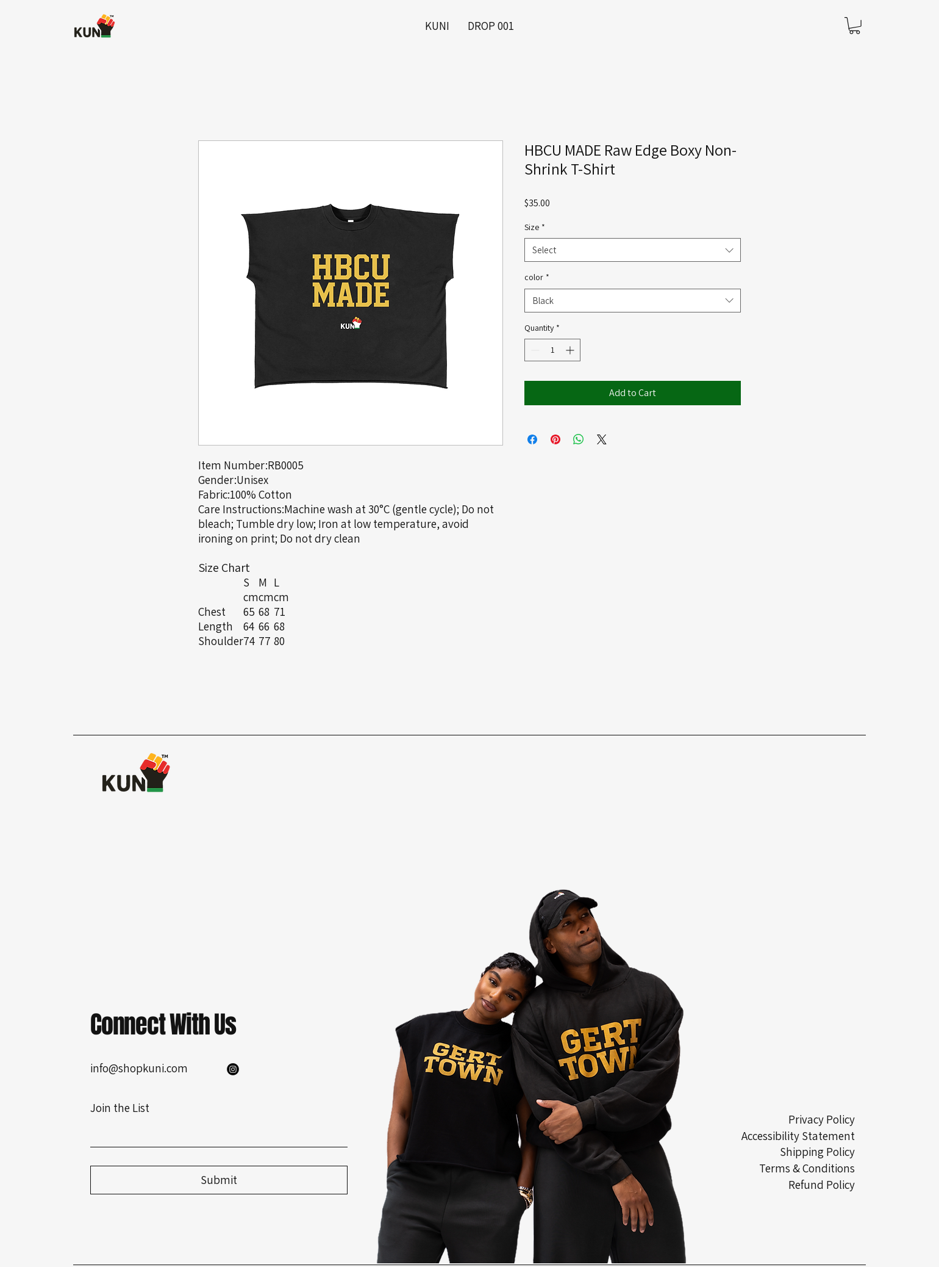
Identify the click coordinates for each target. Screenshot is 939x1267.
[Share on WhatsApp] (578, 439)
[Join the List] (215, 1134)
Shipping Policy (817, 1151)
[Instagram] (233, 1069)
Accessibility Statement (798, 1135)
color (536, 277)
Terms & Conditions (807, 1168)
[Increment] (571, 350)
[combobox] (632, 250)
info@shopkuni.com (139, 1068)
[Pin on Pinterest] (555, 439)
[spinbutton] (552, 350)
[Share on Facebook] (532, 439)
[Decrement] (533, 350)
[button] (854, 25)
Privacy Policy (821, 1119)
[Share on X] (601, 439)
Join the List (119, 1107)
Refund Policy (821, 1184)
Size (534, 227)
